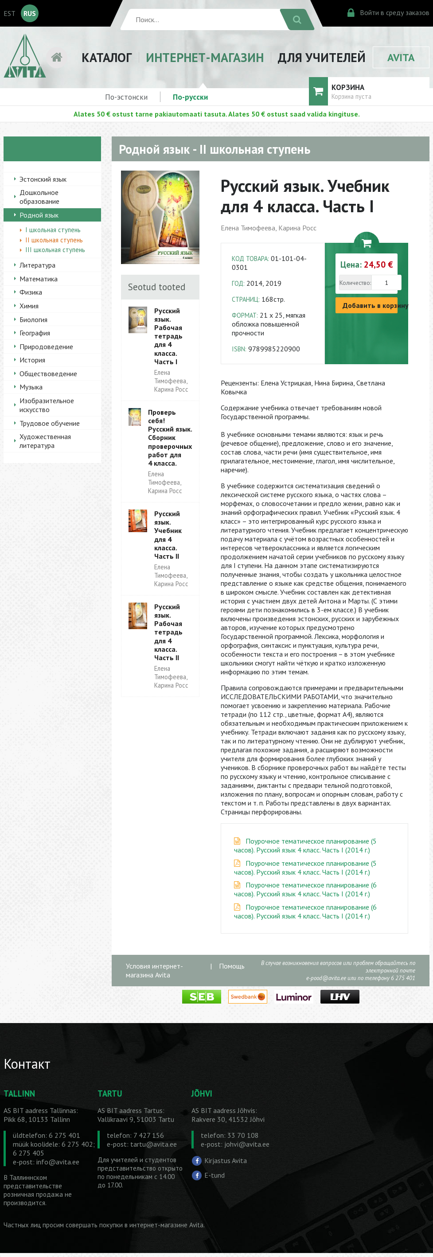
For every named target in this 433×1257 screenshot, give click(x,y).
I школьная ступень (53, 230)
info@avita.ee (57, 1161)
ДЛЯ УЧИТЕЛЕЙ (322, 57)
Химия (29, 305)
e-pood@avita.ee (326, 978)
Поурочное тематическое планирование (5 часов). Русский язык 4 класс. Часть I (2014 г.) (305, 845)
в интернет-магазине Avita (164, 1225)
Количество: (355, 283)
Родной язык (39, 214)
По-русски (190, 97)
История (32, 359)
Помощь (232, 965)
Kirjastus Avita (225, 1160)
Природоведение (46, 346)
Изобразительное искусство (47, 405)
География (35, 332)
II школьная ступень (54, 240)
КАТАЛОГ (107, 57)
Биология (33, 319)
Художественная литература (45, 441)
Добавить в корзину (370, 305)
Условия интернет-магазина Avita (154, 970)
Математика (39, 278)
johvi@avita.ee (246, 1144)
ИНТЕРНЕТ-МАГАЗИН (205, 57)
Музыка (31, 386)
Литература (37, 265)
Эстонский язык (43, 179)
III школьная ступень (55, 249)
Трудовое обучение (50, 423)
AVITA (401, 57)
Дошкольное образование (39, 197)
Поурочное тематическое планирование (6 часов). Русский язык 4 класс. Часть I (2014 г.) (305, 889)
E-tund (214, 1175)
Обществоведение (48, 373)
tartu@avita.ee (153, 1144)
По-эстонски (126, 97)
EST (10, 13)
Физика (31, 292)
